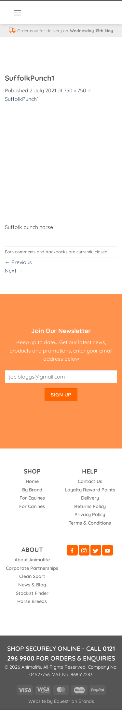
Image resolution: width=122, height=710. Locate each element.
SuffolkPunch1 (22, 99)
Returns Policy (90, 506)
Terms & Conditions (90, 523)
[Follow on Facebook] (72, 550)
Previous (18, 262)
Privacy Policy (90, 514)
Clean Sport (32, 576)
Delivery (90, 498)
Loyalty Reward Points (90, 490)
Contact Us (90, 481)
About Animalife (32, 560)
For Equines (32, 498)
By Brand (32, 490)
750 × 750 (75, 90)
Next (14, 270)
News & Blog (32, 585)
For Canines (32, 506)
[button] (17, 12)
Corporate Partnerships (32, 568)
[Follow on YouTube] (107, 550)
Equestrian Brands (74, 701)
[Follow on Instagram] (84, 550)
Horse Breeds (32, 601)
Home (32, 481)
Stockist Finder (32, 593)
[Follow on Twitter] (95, 550)
